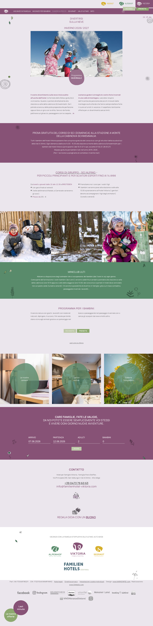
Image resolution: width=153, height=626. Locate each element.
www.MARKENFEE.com (121, 581)
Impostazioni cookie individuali (92, 581)
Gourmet (72, 11)
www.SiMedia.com (76, 585)
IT (147, 17)
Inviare (76, 448)
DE (144, 17)
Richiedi (131, 11)
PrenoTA (145, 11)
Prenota (83, 331)
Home (8, 11)
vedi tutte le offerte (77, 343)
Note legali (58, 581)
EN (150, 17)
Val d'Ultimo (83, 11)
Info (92, 11)
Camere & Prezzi (59, 11)
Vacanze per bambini (41, 11)
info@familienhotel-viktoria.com (76, 486)
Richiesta (70, 331)
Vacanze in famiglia (22, 11)
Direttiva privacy (71, 581)
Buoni (123, 11)
